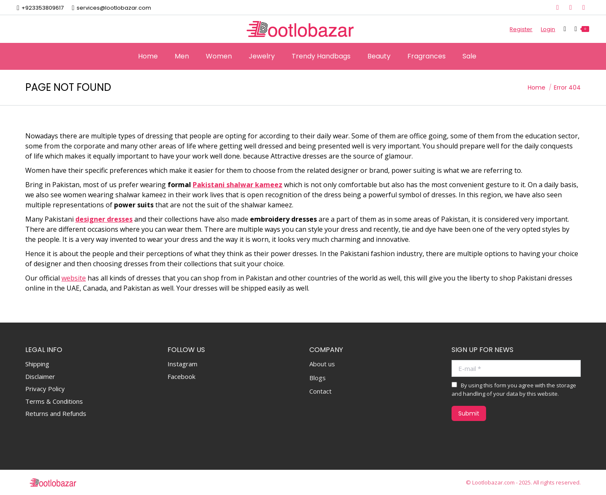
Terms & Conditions (54, 401)
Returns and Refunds (55, 413)
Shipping (37, 364)
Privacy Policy (45, 388)
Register (521, 29)
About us (322, 364)
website (73, 278)
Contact (320, 391)
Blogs (317, 378)
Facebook (181, 376)
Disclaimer (40, 376)
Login (548, 29)
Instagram (182, 364)
